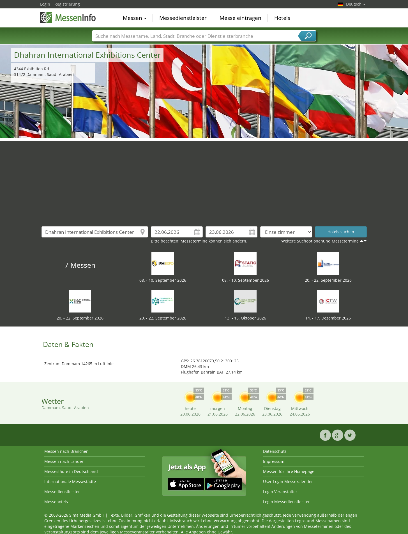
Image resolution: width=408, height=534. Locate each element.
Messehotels (56, 501)
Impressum (273, 461)
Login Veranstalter (280, 491)
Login (45, 4)
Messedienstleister (183, 18)
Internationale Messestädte (70, 481)
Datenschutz (275, 451)
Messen (134, 18)
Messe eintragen (240, 18)
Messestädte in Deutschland (71, 471)
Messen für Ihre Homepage (288, 471)
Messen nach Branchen (66, 451)
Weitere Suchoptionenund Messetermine (320, 241)
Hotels (282, 18)
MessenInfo (68, 17)
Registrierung (67, 4)
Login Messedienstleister (286, 501)
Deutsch (355, 4)
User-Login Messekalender (288, 481)
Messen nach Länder (64, 461)
